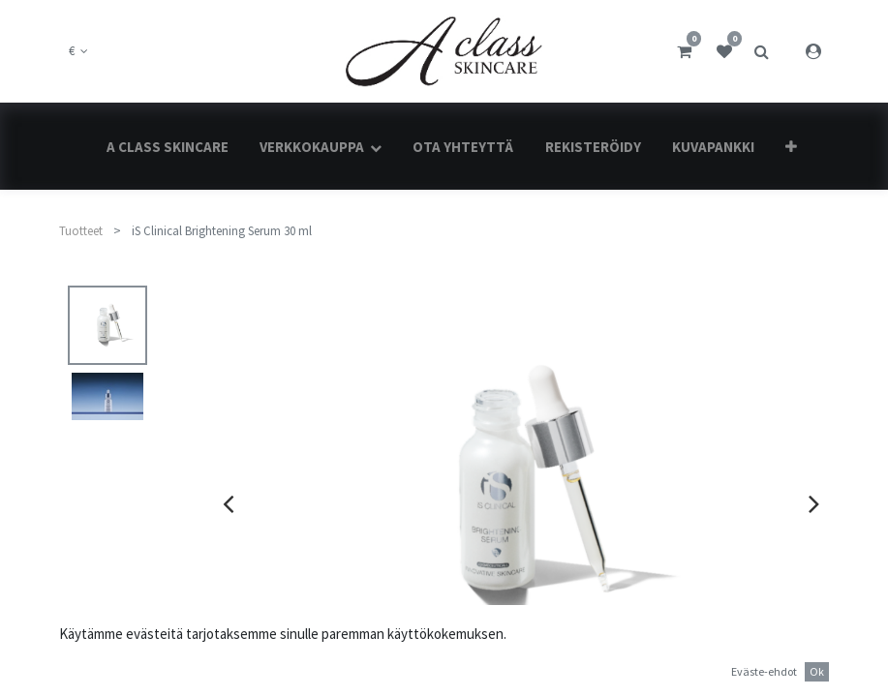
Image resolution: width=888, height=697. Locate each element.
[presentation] (228, 503)
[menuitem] (166, 146)
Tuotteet (81, 231)
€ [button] (73, 51)
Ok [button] (817, 671)
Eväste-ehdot (764, 671)
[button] (791, 146)
